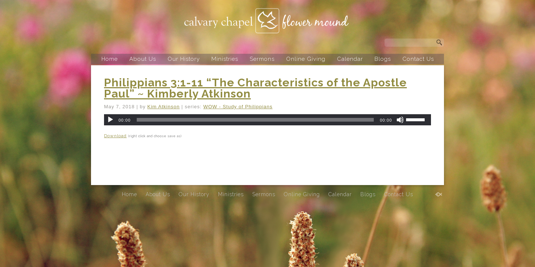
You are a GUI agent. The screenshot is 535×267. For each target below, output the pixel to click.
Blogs (382, 59)
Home (109, 59)
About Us (142, 59)
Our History (184, 59)
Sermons (262, 59)
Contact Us (418, 59)
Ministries (224, 59)
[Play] (110, 119)
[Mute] (400, 119)
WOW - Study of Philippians (237, 106)
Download (115, 135)
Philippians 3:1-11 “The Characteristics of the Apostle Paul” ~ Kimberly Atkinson (255, 88)
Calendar (350, 59)
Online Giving (305, 59)
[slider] (255, 120)
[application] (267, 119)
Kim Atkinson (163, 106)
